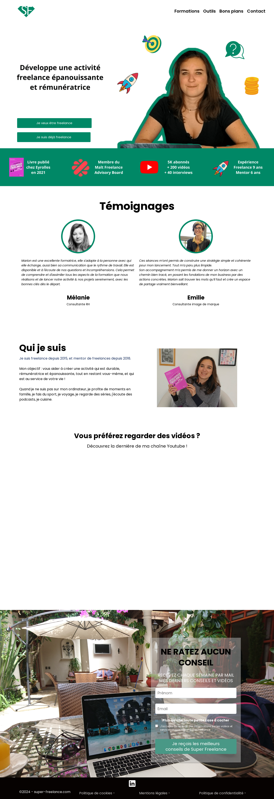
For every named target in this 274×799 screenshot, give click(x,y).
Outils (209, 11)
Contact (256, 11)
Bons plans (231, 11)
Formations (187, 11)
